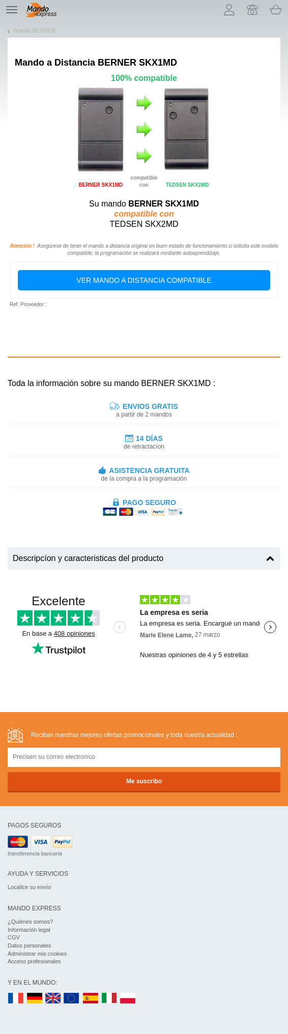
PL (128, 998)
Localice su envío (29, 887)
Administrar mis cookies (37, 954)
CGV (14, 937)
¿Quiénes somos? (30, 922)
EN (72, 998)
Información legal (29, 930)
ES (90, 998)
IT (109, 998)
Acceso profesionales (34, 961)
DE (34, 998)
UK (53, 998)
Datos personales (29, 945)
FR (16, 998)
